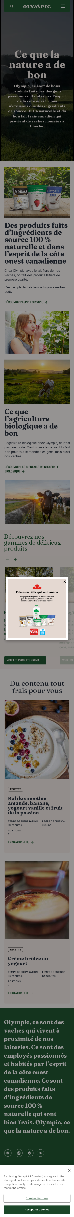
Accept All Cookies (37, 1209)
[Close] (69, 1170)
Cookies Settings (37, 1198)
